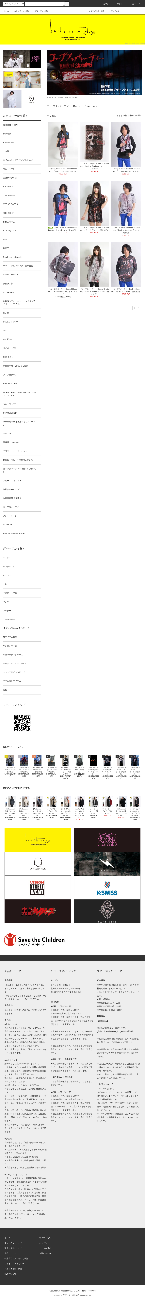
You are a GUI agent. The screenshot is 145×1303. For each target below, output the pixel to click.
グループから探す (39, 11)
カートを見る (45, 1248)
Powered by (72, 1295)
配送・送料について (13, 1248)
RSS (7, 1274)
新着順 (138, 115)
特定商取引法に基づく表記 (16, 1258)
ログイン (119, 4)
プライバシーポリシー (14, 1263)
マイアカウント (46, 1238)
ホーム (6, 11)
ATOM (13, 1274)
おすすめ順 (122, 115)
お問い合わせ (113, 11)
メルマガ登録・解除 (95, 11)
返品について (10, 1253)
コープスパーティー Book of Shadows (65, 97)
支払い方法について (13, 1243)
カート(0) (134, 4)
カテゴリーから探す (20, 11)
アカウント (104, 4)
